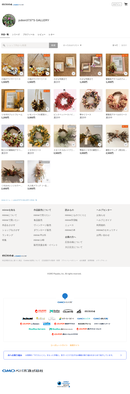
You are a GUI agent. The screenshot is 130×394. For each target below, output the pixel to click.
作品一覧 (5, 34)
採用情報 (91, 260)
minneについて (9, 214)
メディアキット (101, 260)
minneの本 (70, 229)
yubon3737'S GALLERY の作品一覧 (25, 200)
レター (51, 34)
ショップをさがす (11, 229)
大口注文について (74, 246)
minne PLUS (40, 234)
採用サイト (75, 344)
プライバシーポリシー (69, 260)
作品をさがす (8, 224)
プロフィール (28, 34)
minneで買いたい (10, 219)
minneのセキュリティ (107, 229)
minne (14, 255)
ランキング (7, 234)
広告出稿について (74, 241)
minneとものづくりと (75, 214)
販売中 (124, 45)
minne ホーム (5, 200)
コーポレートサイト (59, 344)
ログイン (117, 4)
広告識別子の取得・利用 (51, 260)
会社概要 (83, 260)
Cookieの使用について (32, 260)
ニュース (69, 224)
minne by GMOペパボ (13, 4)
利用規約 (100, 224)
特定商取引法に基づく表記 (12, 260)
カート (126, 4)
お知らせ (100, 214)
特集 (4, 239)
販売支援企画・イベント (46, 244)
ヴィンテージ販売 (42, 224)
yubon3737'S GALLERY (47, 20)
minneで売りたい (42, 214)
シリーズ (16, 34)
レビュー (41, 34)
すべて (115, 45)
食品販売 (38, 219)
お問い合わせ (103, 234)
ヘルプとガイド (104, 219)
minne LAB (39, 239)
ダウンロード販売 (42, 229)
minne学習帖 (71, 219)
